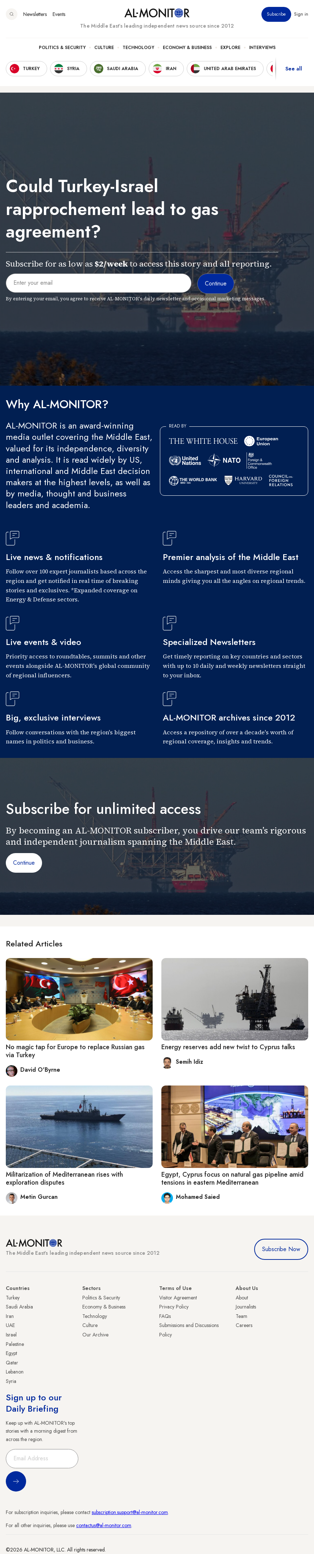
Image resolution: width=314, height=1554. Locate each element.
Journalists (246, 1306)
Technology (138, 47)
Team (241, 1316)
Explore (230, 47)
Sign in (301, 14)
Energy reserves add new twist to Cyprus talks (228, 1047)
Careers (244, 1325)
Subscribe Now (281, 1249)
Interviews (262, 47)
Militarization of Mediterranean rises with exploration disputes (64, 1178)
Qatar (12, 1362)
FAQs (165, 1316)
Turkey (13, 1297)
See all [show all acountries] (293, 68)
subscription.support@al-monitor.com (130, 1512)
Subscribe (276, 14)
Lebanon (15, 1371)
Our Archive (95, 1334)
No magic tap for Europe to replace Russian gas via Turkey (75, 1051)
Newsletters (35, 14)
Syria (11, 1381)
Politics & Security (62, 47)
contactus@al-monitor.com (103, 1525)
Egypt (11, 1353)
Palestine (15, 1344)
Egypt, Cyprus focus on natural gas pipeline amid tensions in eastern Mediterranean (232, 1178)
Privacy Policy (174, 1306)
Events (59, 14)
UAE (10, 1325)
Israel (11, 1334)
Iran (10, 1316)
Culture (104, 47)
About (242, 1297)
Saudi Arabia (19, 1306)
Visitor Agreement (178, 1297)
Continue (24, 863)
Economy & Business (187, 47)
